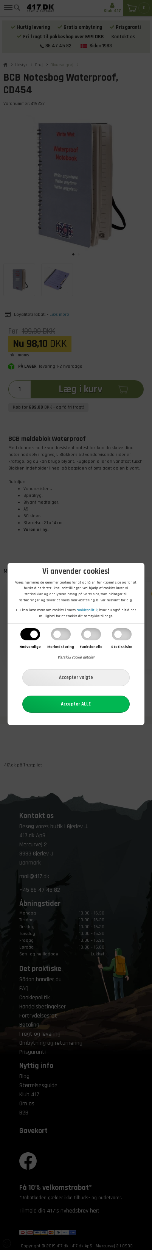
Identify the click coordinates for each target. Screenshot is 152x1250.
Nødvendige (30, 646)
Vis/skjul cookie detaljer (76, 657)
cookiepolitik (87, 610)
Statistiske (121, 646)
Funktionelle (91, 646)
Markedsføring (60, 646)
